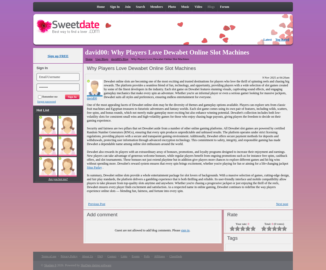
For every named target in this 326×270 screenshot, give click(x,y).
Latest (267, 39)
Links (124, 256)
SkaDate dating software (96, 265)
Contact (111, 256)
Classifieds (175, 256)
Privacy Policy (69, 256)
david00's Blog (119, 59)
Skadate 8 (50, 265)
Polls (147, 256)
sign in (185, 230)
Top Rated (282, 39)
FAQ (100, 256)
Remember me (48, 96)
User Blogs (101, 59)
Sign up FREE (57, 56)
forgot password (46, 101)
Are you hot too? (58, 179)
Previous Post (96, 204)
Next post (282, 204)
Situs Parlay (94, 167)
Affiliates (159, 256)
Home (89, 59)
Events (136, 256)
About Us (87, 256)
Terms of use (48, 256)
